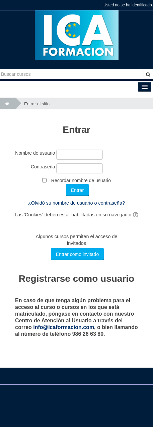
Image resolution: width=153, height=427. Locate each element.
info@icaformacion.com (63, 327)
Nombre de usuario (35, 153)
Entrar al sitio (37, 103)
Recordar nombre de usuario (81, 180)
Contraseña (43, 166)
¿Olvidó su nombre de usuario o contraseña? (76, 203)
